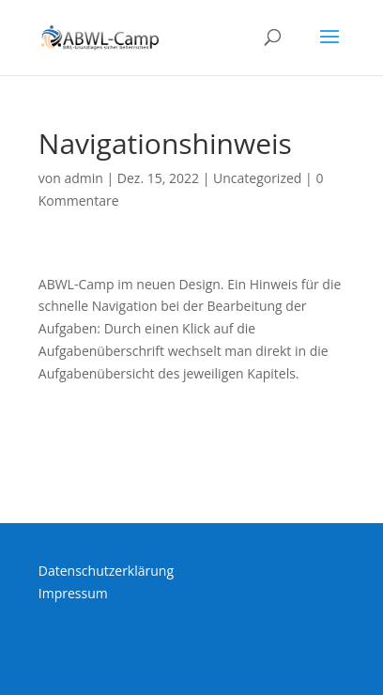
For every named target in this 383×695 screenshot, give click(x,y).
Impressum (73, 593)
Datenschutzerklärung (106, 570)
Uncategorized (257, 178)
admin (83, 178)
